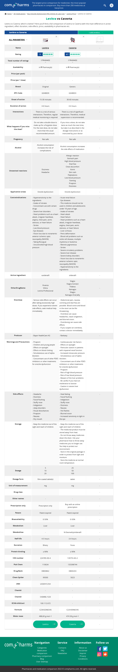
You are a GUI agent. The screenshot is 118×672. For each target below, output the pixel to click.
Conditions (83, 659)
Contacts (62, 648)
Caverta (72, 624)
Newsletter (62, 653)
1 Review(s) (45, 60)
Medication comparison (42, 652)
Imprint (83, 653)
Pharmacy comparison (42, 656)
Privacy (83, 656)
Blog (42, 659)
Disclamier (82, 650)
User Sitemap (42, 661)
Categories (42, 648)
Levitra (45, 624)
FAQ (62, 650)
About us (83, 648)
